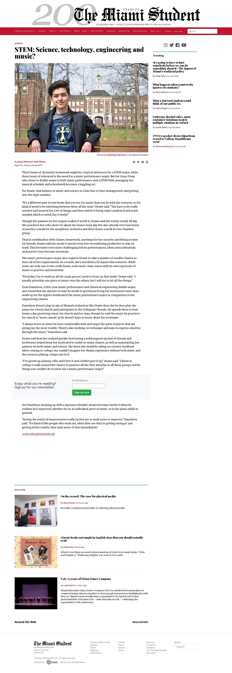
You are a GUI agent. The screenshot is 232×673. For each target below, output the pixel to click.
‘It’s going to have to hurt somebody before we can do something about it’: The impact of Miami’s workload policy (174, 67)
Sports (93, 648)
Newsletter (124, 31)
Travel (121, 650)
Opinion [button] (42, 31)
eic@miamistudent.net (44, 647)
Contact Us (151, 645)
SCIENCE (19, 43)
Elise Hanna (69, 503)
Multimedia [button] (64, 31)
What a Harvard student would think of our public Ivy (172, 102)
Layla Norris (69, 585)
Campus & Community (100, 642)
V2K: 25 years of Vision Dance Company (86, 579)
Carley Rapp (161, 108)
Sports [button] (52, 31)
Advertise (168, 31)
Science (121, 648)
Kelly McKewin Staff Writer (32, 162)
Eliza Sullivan (162, 92)
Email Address (80, 380)
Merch (77, 31)
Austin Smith (161, 127)
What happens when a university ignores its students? (173, 86)
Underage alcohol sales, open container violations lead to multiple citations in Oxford (171, 119)
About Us (150, 642)
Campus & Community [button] (25, 31)
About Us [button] (154, 31)
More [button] (84, 31)
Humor (121, 645)
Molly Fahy (68, 547)
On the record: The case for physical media (88, 496)
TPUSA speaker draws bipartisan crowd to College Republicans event (174, 139)
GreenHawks (95, 653)
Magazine (111, 31)
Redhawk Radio (140, 31)
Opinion (93, 645)
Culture (121, 642)
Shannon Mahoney (164, 146)
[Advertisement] (80, 460)
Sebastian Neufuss (117, 155)
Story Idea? (178, 31)
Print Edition (97, 31)
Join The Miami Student (156, 650)
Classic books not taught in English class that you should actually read (102, 539)
